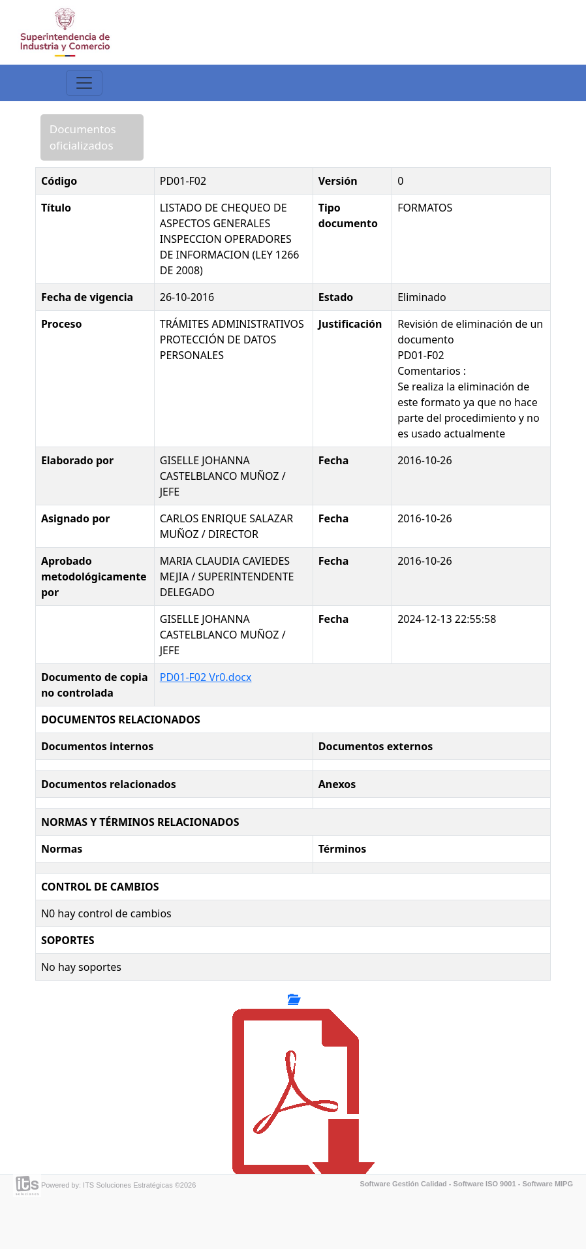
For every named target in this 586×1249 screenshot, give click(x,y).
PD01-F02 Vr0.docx (206, 677)
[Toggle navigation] (84, 83)
